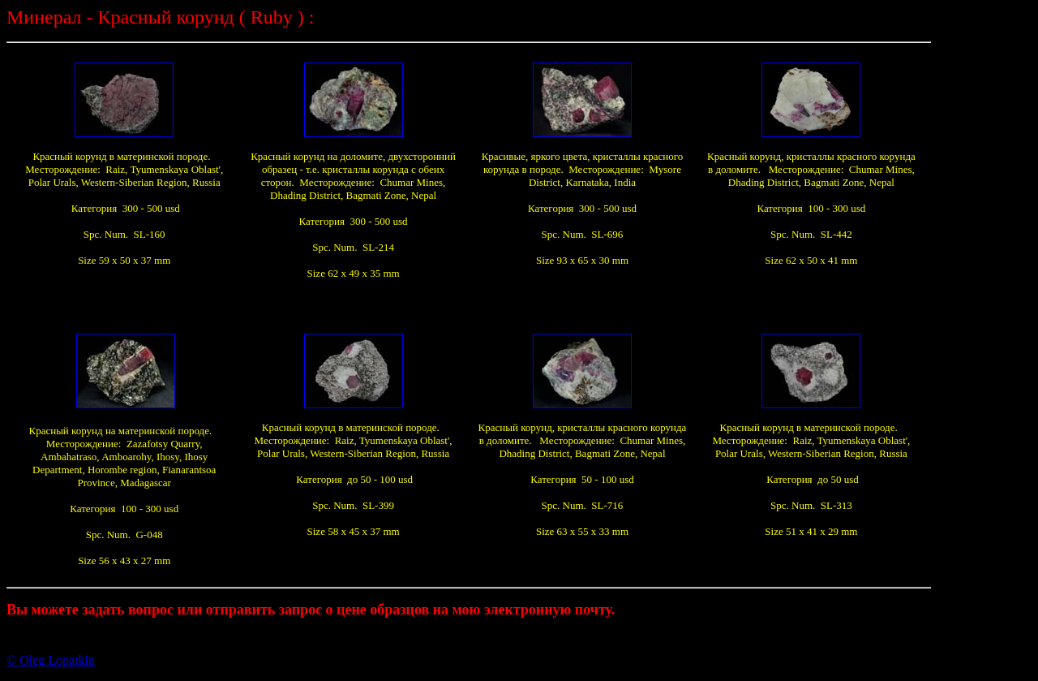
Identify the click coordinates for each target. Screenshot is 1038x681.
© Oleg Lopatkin (50, 660)
